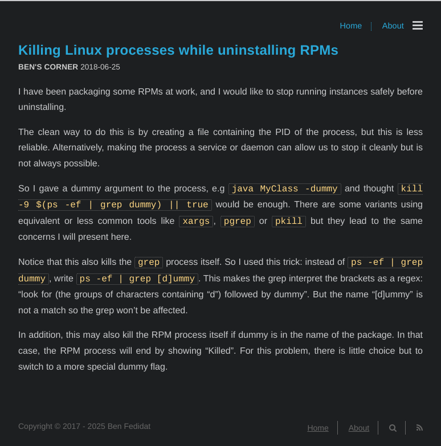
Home (351, 26)
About (393, 26)
